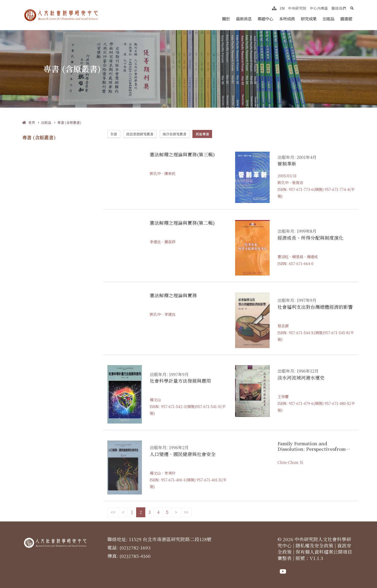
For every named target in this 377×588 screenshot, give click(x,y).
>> (186, 512)
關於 (226, 18)
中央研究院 (297, 8)
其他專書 (202, 133)
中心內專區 (319, 8)
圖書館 (346, 18)
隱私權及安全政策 (314, 545)
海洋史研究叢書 (174, 133)
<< (113, 512)
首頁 (28, 122)
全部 (113, 133)
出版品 (328, 18)
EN (282, 8)
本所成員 (287, 18)
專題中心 (265, 18)
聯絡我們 (338, 8)
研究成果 (309, 18)
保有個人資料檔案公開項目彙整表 (315, 554)
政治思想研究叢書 (139, 133)
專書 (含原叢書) (69, 122)
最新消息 (244, 18)
